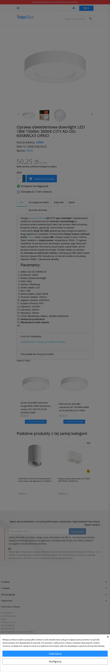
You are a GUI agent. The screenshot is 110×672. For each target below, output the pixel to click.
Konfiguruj (55, 661)
